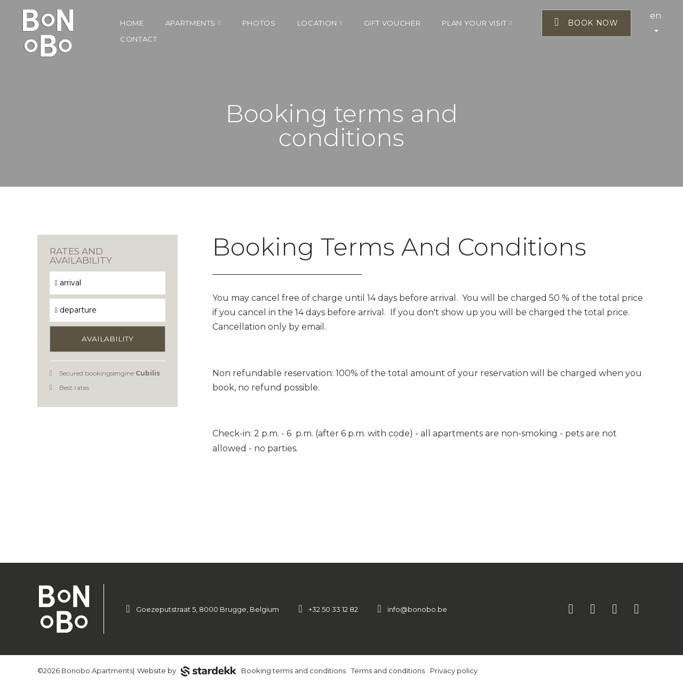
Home (132, 23)
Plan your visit (477, 23)
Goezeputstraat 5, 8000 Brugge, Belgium (207, 609)
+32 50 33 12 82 (333, 609)
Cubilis (148, 373)
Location (320, 23)
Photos (259, 23)
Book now (586, 22)
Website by (186, 671)
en (655, 21)
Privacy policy (454, 670)
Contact (138, 39)
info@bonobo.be (417, 609)
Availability (107, 338)
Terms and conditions (388, 670)
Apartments (193, 23)
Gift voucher (392, 23)
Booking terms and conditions (293, 670)
